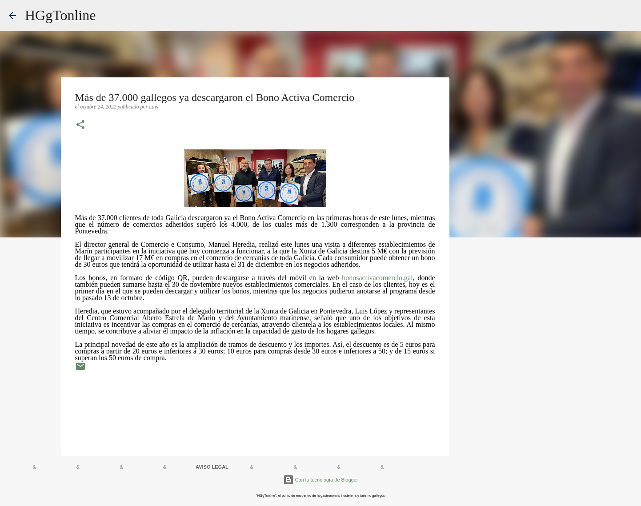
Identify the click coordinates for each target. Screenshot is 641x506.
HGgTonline (60, 15)
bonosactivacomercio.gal (377, 277)
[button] (80, 125)
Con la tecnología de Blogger (320, 479)
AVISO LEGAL (212, 467)
